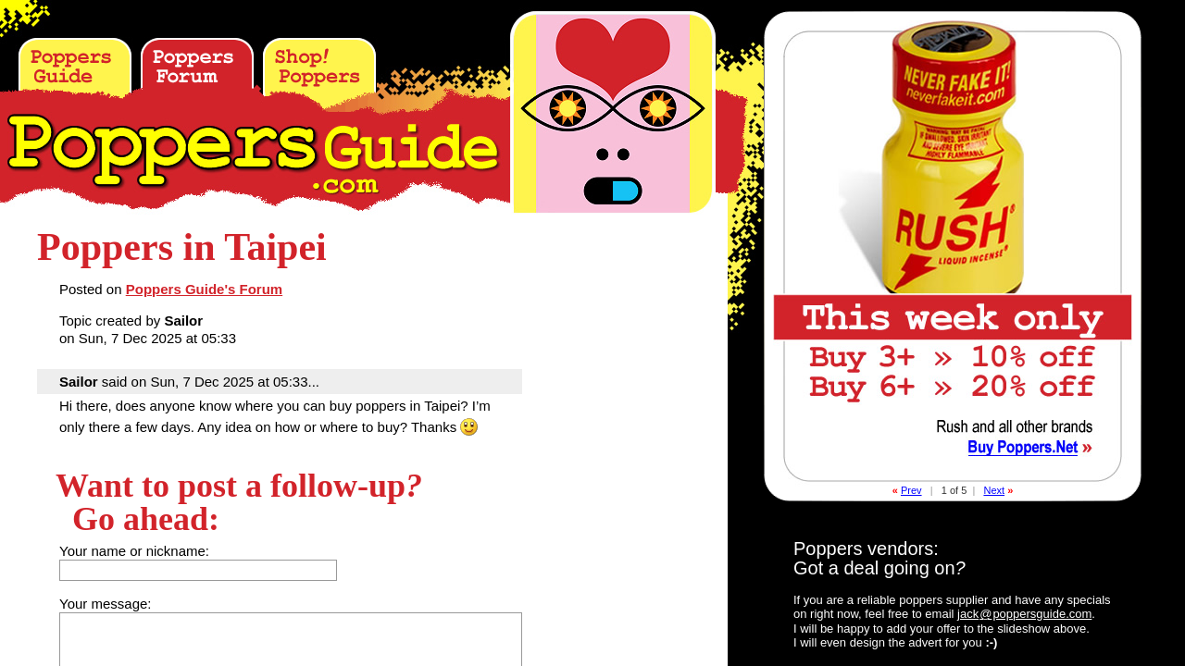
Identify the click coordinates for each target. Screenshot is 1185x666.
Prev (911, 490)
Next (993, 490)
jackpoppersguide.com (1024, 614)
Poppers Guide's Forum (204, 289)
